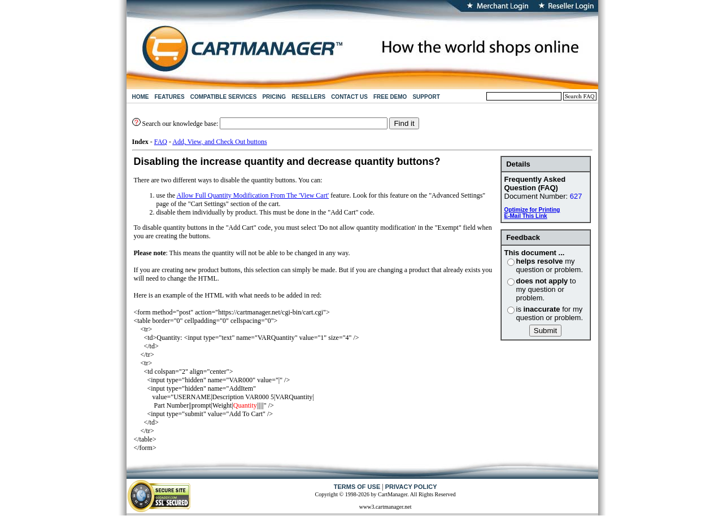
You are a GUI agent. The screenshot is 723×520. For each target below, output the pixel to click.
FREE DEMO (390, 97)
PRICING (274, 97)
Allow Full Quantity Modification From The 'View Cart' (253, 195)
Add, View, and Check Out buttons (219, 142)
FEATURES (170, 97)
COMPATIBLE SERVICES (223, 97)
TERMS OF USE (357, 486)
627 (576, 196)
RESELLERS (308, 97)
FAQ (160, 142)
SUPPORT (425, 97)
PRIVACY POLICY (411, 486)
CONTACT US (349, 97)
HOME (140, 97)
